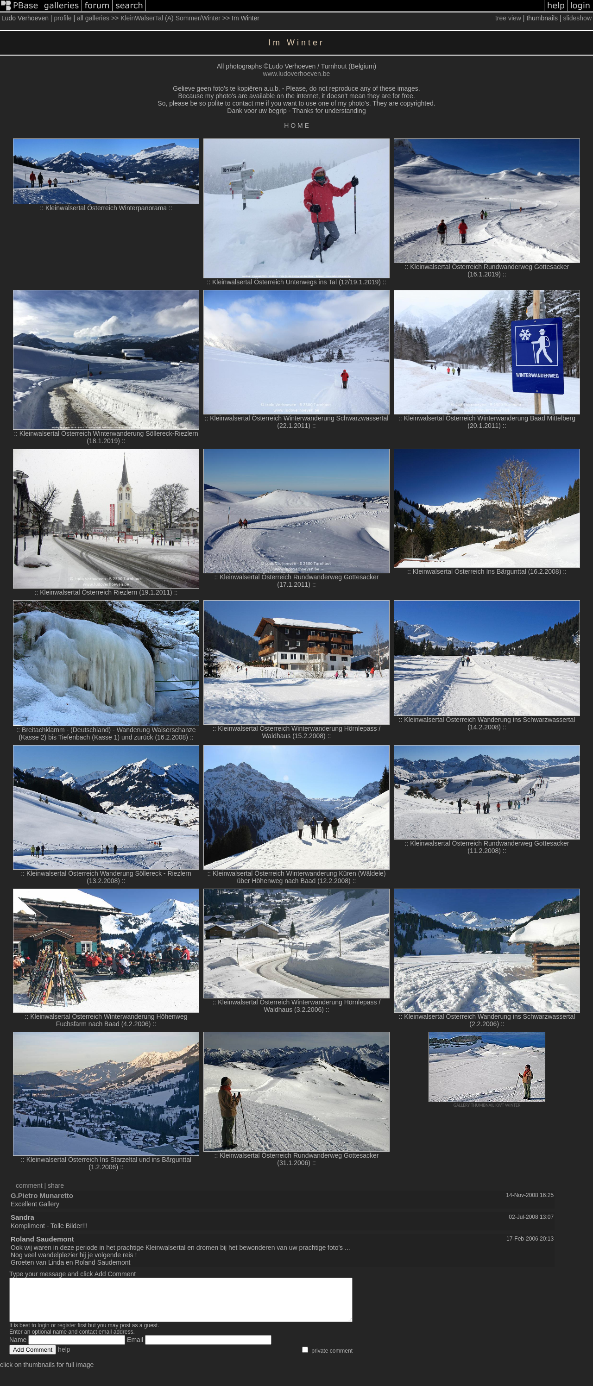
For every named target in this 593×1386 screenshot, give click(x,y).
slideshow (577, 18)
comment (29, 1185)
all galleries (93, 18)
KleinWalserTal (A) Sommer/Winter (170, 18)
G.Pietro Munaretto (42, 1195)
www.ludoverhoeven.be (296, 73)
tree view (508, 18)
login (43, 1333)
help (64, 1357)
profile (62, 18)
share (56, 1185)
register (66, 1333)
